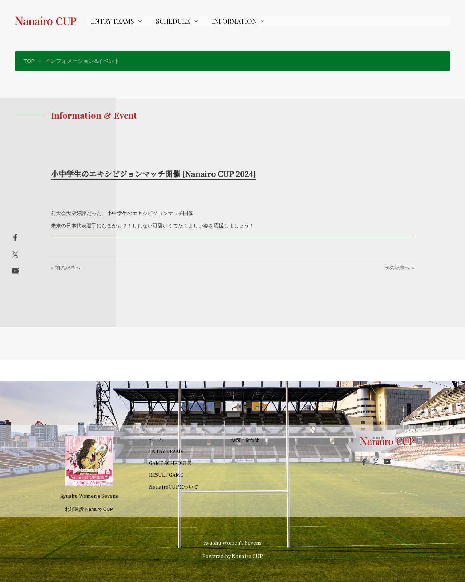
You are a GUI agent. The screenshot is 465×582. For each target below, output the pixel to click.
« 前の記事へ (66, 268)
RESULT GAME (166, 474)
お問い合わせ (245, 439)
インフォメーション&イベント (82, 61)
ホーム (156, 439)
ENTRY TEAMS (112, 21)
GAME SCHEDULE (170, 463)
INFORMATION (234, 21)
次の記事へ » (399, 268)
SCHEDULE (173, 21)
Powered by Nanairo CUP (232, 556)
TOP (29, 61)
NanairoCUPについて (173, 486)
